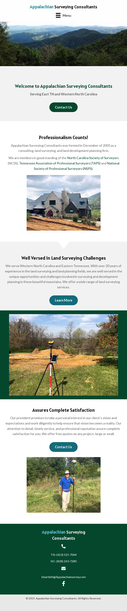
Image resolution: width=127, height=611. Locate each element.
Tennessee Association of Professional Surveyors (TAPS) (60, 163)
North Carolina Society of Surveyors (93, 158)
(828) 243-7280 (66, 561)
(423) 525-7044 (66, 554)
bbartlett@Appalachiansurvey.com (63, 577)
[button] (63, 107)
